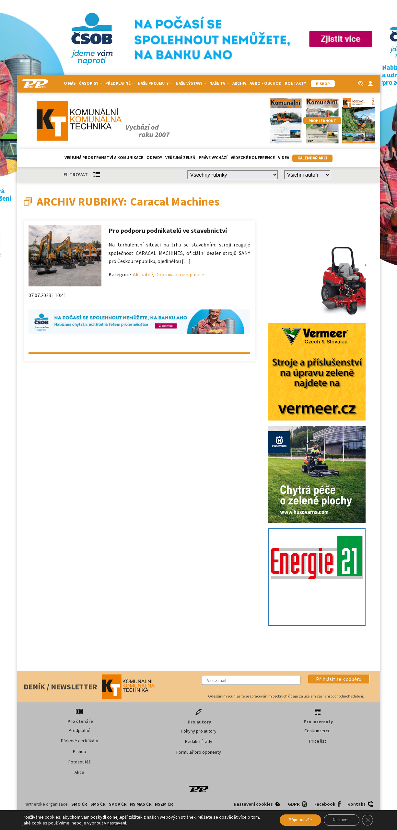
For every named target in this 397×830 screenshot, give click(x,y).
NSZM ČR (164, 804)
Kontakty (295, 83)
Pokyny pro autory (198, 731)
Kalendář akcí (312, 158)
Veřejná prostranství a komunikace (103, 157)
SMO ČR (79, 804)
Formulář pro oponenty (198, 752)
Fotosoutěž (79, 762)
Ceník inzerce (317, 731)
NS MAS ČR (141, 804)
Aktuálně (143, 274)
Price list (317, 741)
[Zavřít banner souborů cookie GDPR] (367, 820)
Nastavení (339, 820)
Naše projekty (155, 83)
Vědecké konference (253, 157)
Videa (283, 157)
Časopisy (90, 83)
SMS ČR (98, 804)
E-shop (79, 751)
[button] (338, 679)
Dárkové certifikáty (79, 741)
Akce (79, 772)
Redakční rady (198, 741)
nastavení (116, 823)
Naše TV (219, 83)
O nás (70, 83)
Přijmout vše (296, 820)
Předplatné (119, 83)
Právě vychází (213, 157)
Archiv (239, 83)
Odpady (154, 157)
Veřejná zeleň (180, 157)
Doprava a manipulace (179, 274)
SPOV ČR (118, 804)
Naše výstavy (191, 83)
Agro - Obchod (266, 83)
